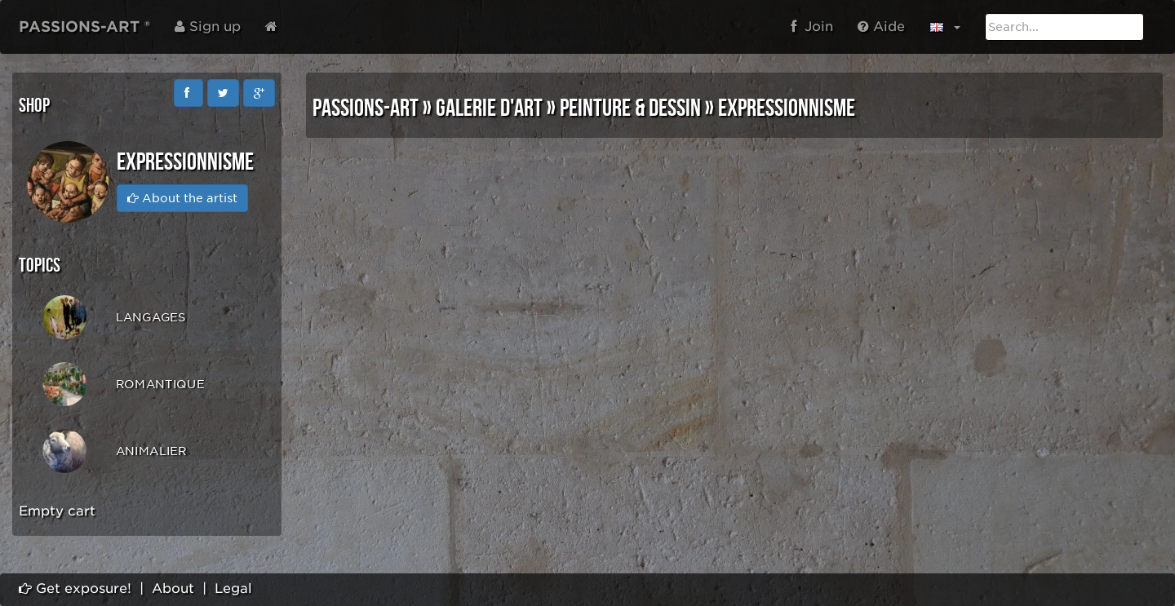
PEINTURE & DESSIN (630, 108)
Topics (39, 265)
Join (812, 26)
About (173, 588)
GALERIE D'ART (489, 108)
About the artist (182, 198)
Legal (233, 588)
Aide (881, 26)
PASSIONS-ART (366, 108)
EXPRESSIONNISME (786, 108)
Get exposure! (75, 588)
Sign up (208, 26)
